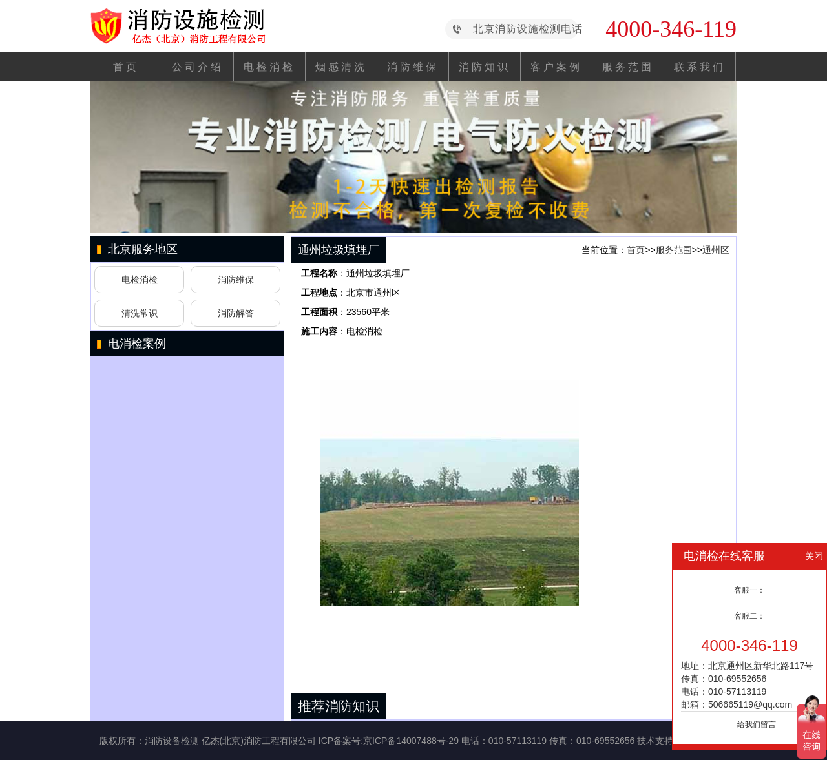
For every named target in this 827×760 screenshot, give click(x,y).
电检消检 (269, 66)
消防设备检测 (172, 740)
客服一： (749, 590)
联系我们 (700, 66)
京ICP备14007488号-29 (411, 740)
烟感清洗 (341, 66)
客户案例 (556, 66)
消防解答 (236, 313)
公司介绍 (198, 66)
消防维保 (413, 66)
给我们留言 (756, 724)
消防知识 (484, 66)
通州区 (715, 250)
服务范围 (628, 66)
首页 (126, 66)
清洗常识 (139, 313)
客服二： (749, 616)
